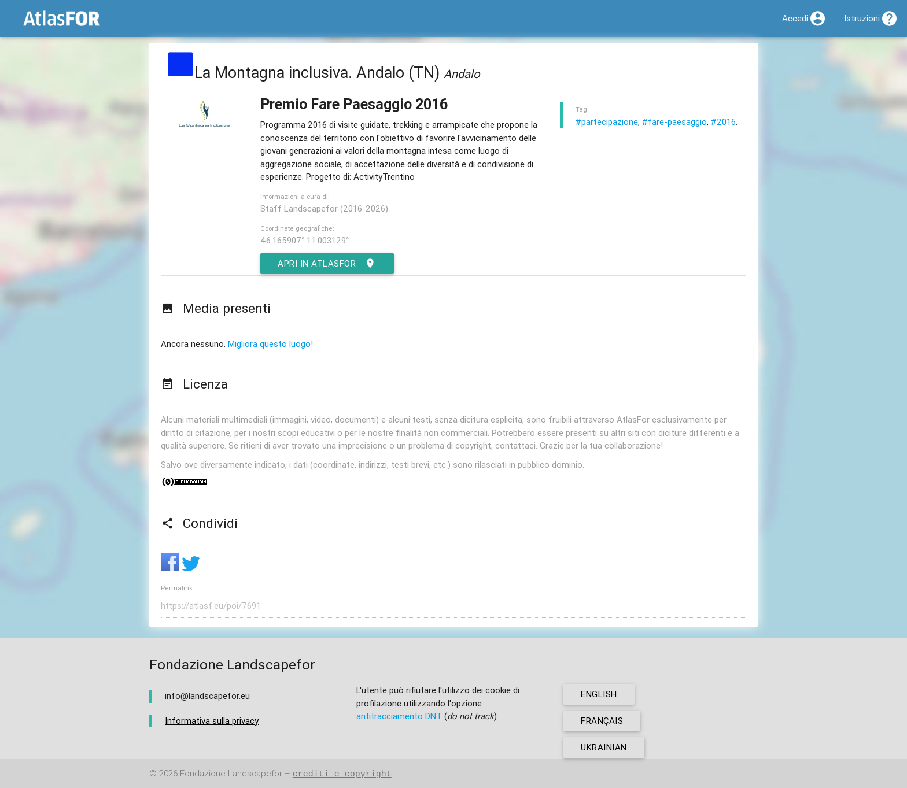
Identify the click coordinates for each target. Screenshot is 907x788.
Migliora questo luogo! (270, 343)
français (602, 720)
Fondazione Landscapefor (231, 773)
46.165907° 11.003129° (304, 240)
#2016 (723, 121)
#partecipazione (607, 121)
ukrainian (604, 747)
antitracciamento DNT (399, 716)
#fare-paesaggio (674, 121)
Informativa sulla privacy (212, 720)
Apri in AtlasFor (327, 263)
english (599, 694)
